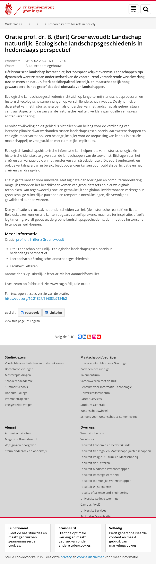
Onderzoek (12, 24)
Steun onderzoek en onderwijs (26, 451)
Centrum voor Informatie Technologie (106, 387)
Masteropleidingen (18, 375)
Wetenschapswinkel (94, 411)
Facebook (30, 312)
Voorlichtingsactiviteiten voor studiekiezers (34, 363)
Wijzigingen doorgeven (20, 445)
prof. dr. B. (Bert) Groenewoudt (40, 239)
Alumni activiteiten (18, 433)
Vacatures (87, 439)
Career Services (91, 399)
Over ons (87, 427)
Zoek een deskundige (95, 369)
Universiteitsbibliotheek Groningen (104, 363)
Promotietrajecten (17, 399)
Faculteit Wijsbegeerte (95, 487)
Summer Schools (16, 387)
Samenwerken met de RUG (98, 381)
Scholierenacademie (19, 381)
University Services (93, 510)
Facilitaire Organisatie (95, 516)
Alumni (10, 427)
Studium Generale (92, 405)
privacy (66, 557)
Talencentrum (90, 375)
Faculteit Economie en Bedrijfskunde (105, 445)
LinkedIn (53, 312)
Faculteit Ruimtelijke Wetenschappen (105, 481)
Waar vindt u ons (92, 433)
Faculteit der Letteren (95, 463)
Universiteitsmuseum (95, 393)
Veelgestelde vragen (19, 405)
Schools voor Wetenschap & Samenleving (108, 417)
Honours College (16, 393)
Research (34, 24)
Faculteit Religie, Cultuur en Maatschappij (109, 457)
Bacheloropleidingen (19, 369)
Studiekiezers (15, 357)
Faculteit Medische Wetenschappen (104, 469)
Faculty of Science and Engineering (104, 493)
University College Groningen (100, 498)
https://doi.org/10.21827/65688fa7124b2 (36, 298)
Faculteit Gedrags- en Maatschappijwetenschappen (115, 451)
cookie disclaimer (90, 557)
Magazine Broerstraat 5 (21, 439)
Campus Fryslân (91, 504)
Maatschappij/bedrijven (98, 357)
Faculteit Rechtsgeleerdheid (99, 475)
